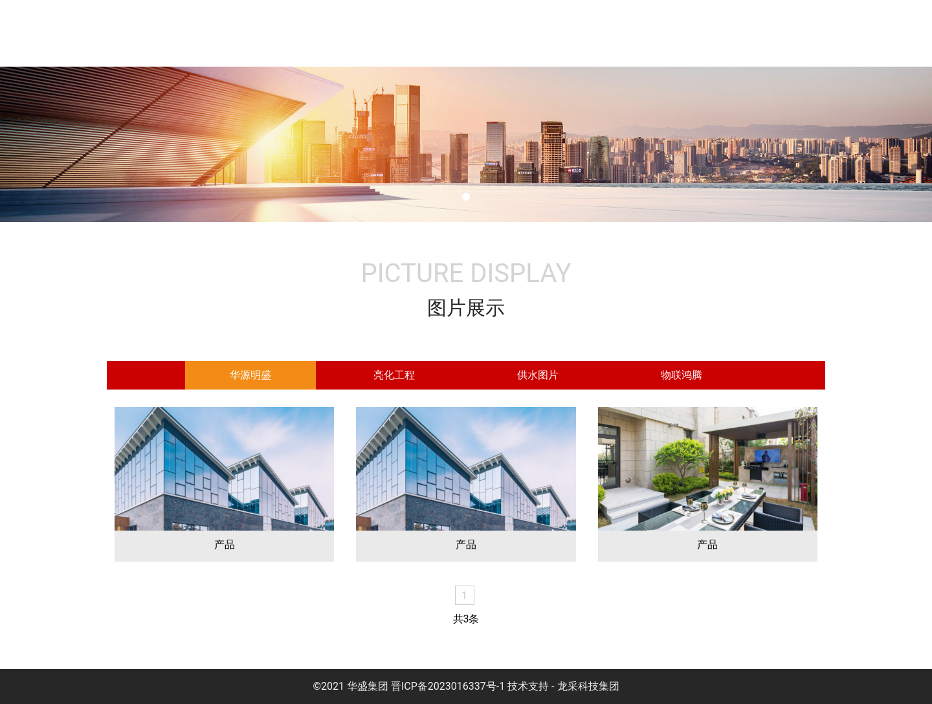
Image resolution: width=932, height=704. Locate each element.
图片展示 (695, 33)
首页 (318, 33)
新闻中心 (617, 33)
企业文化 (462, 33)
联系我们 (850, 33)
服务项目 (539, 33)
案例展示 (772, 33)
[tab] (250, 375)
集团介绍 (384, 33)
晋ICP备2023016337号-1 (448, 686)
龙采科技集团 (588, 686)
